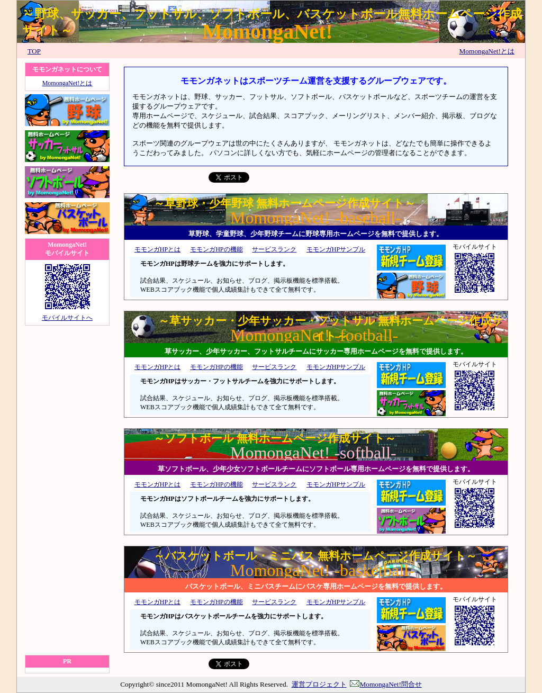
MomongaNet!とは (486, 51)
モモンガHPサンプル (335, 249)
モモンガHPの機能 (216, 249)
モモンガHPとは (157, 249)
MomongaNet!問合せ (385, 684)
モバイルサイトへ (67, 317)
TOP (34, 51)
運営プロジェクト (319, 684)
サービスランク (274, 249)
